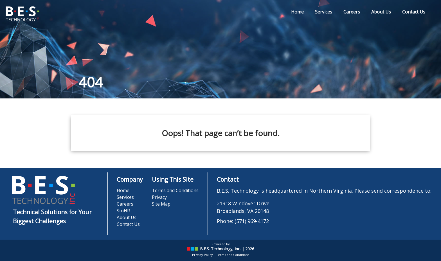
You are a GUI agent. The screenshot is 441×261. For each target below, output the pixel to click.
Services (323, 12)
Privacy (159, 197)
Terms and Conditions (175, 190)
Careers (351, 12)
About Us (381, 12)
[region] (220, 49)
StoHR (123, 211)
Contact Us (413, 12)
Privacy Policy (202, 255)
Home (297, 12)
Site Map (161, 204)
